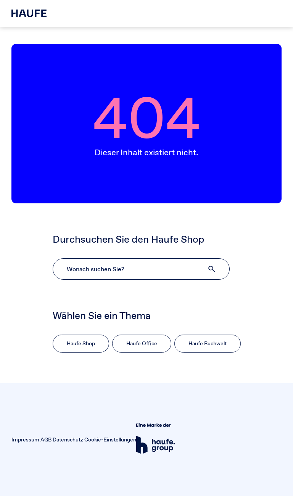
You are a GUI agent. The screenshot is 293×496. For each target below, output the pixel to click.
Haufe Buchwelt (207, 343)
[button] (212, 269)
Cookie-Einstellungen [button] (110, 439)
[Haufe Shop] (29, 13)
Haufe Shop (81, 343)
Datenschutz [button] (68, 439)
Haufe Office (141, 343)
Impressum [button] (25, 439)
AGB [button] (46, 439)
